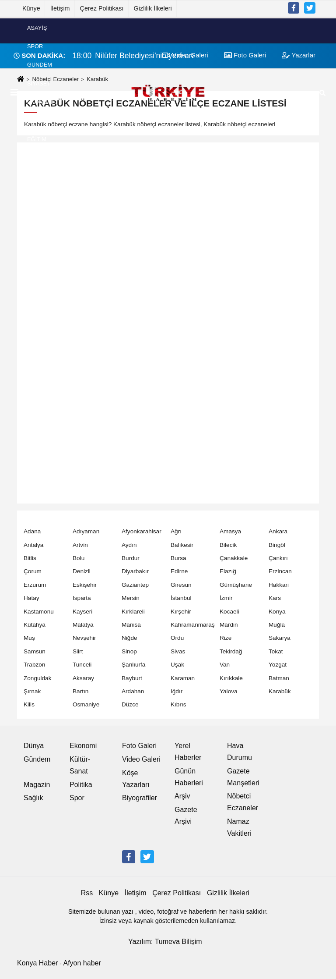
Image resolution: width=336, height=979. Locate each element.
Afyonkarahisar (141, 531)
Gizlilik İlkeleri (153, 8)
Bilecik (228, 545)
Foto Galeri (139, 745)
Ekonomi (40, 102)
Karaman (183, 678)
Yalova (229, 691)
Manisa (131, 624)
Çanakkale (234, 558)
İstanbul (181, 598)
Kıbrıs (178, 704)
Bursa (178, 558)
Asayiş (37, 27)
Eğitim (36, 138)
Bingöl (277, 545)
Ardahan (133, 691)
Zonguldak (37, 678)
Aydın (129, 545)
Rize (225, 638)
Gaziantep (135, 585)
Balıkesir (182, 545)
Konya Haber (37, 963)
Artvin (80, 545)
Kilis (29, 704)
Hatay (31, 598)
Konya (277, 611)
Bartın (80, 691)
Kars (275, 598)
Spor (35, 46)
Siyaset (38, 83)
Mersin (131, 598)
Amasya (230, 531)
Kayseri (82, 611)
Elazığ (228, 571)
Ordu (177, 638)
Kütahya (35, 624)
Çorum (33, 571)
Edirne (179, 571)
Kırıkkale (231, 678)
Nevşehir (84, 638)
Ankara (278, 531)
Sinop (129, 651)
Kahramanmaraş (193, 624)
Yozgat (278, 664)
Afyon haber (82, 963)
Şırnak (32, 691)
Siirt (78, 651)
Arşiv (182, 796)
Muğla (277, 624)
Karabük (280, 691)
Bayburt (132, 678)
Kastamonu (39, 611)
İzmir (226, 598)
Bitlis (30, 558)
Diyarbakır (135, 571)
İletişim (60, 8)
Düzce (130, 704)
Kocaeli (229, 611)
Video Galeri (141, 759)
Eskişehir (85, 585)
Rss (87, 893)
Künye (31, 8)
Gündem (39, 64)
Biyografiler (139, 798)
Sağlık (33, 798)
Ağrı (176, 531)
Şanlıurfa (133, 664)
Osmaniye (86, 704)
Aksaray (83, 678)
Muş (29, 638)
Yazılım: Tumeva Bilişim (165, 941)
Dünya (36, 120)
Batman (279, 678)
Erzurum (35, 585)
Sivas (178, 651)
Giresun (181, 585)
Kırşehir (181, 611)
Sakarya (279, 638)
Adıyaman (86, 531)
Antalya (33, 545)
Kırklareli (133, 611)
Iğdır (176, 691)
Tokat (276, 651)
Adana (32, 531)
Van (225, 664)
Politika (81, 784)
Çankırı (278, 558)
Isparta (82, 598)
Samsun (35, 651)
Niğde (129, 638)
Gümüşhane (236, 585)
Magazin (37, 784)
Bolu (78, 558)
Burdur (131, 558)
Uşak (177, 664)
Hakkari (279, 585)
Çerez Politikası (102, 8)
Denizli (82, 571)
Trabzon (34, 664)
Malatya (83, 624)
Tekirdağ (231, 651)
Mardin (229, 624)
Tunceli (82, 664)
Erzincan (280, 571)
